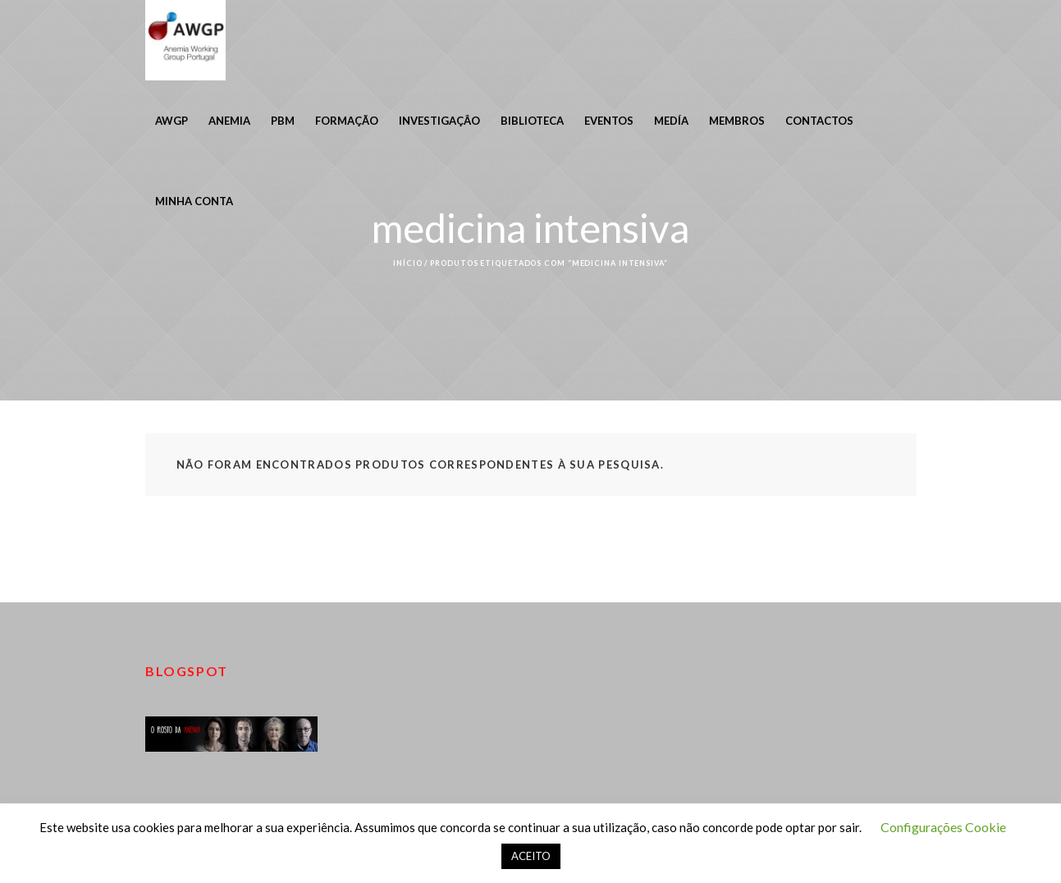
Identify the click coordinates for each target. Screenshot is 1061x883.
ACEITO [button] (531, 855)
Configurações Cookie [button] (943, 827)
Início (407, 263)
